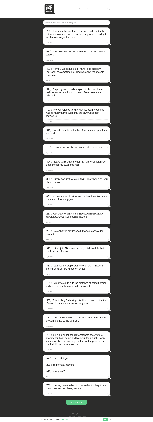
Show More (76, 402)
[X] (80, 414)
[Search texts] (75, 23)
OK (105, 419)
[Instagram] (77, 414)
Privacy (84, 416)
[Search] (107, 22)
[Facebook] (73, 414)
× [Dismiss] (110, 419)
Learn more (64, 419)
